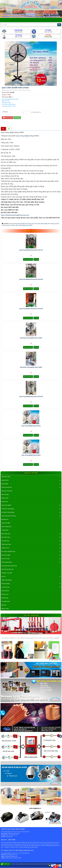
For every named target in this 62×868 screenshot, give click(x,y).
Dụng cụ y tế (4, 594)
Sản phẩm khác (5, 601)
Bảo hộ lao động (5, 555)
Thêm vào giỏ (7, 117)
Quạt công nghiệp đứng (25, 136)
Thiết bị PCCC (5, 548)
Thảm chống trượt (6, 526)
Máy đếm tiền (5, 480)
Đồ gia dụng (4, 598)
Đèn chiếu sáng (5, 537)
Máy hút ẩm (4, 501)
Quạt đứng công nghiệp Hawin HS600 (31, 367)
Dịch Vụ (3, 576)
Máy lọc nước (5, 608)
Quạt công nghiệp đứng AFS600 (31, 455)
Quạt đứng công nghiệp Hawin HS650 (31, 338)
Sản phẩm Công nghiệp (7, 512)
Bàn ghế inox (4, 519)
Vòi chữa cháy (5, 540)
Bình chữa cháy (5, 533)
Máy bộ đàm (4, 483)
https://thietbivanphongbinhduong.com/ (15, 215)
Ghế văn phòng (5, 583)
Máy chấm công (5, 476)
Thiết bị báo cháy (6, 544)
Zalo (52, 865)
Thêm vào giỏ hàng (28, 259)
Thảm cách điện (5, 523)
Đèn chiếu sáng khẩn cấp (8, 551)
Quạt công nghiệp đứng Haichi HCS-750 (31, 250)
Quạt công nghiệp (15, 192)
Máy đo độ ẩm (5, 590)
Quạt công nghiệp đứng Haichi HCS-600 (31, 308)
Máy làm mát (4, 498)
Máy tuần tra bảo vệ (6, 491)
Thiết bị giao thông (6, 562)
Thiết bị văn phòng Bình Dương (20, 864)
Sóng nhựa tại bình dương (8, 516)
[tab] (3, 129)
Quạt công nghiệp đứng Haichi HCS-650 (31, 279)
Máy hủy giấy (5, 494)
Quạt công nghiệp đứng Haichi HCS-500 (31, 396)
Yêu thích (36, 259)
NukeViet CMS (38, 864)
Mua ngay (17, 117)
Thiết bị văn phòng (6, 580)
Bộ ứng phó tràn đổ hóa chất (9, 565)
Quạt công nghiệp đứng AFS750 (31, 426)
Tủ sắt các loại (5, 587)
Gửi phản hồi (5, 864)
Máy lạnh (3, 605)
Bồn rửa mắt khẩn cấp (7, 569)
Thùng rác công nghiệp (7, 508)
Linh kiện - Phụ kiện (6, 573)
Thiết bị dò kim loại (6, 487)
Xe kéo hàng (4, 530)
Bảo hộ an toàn (5, 558)
